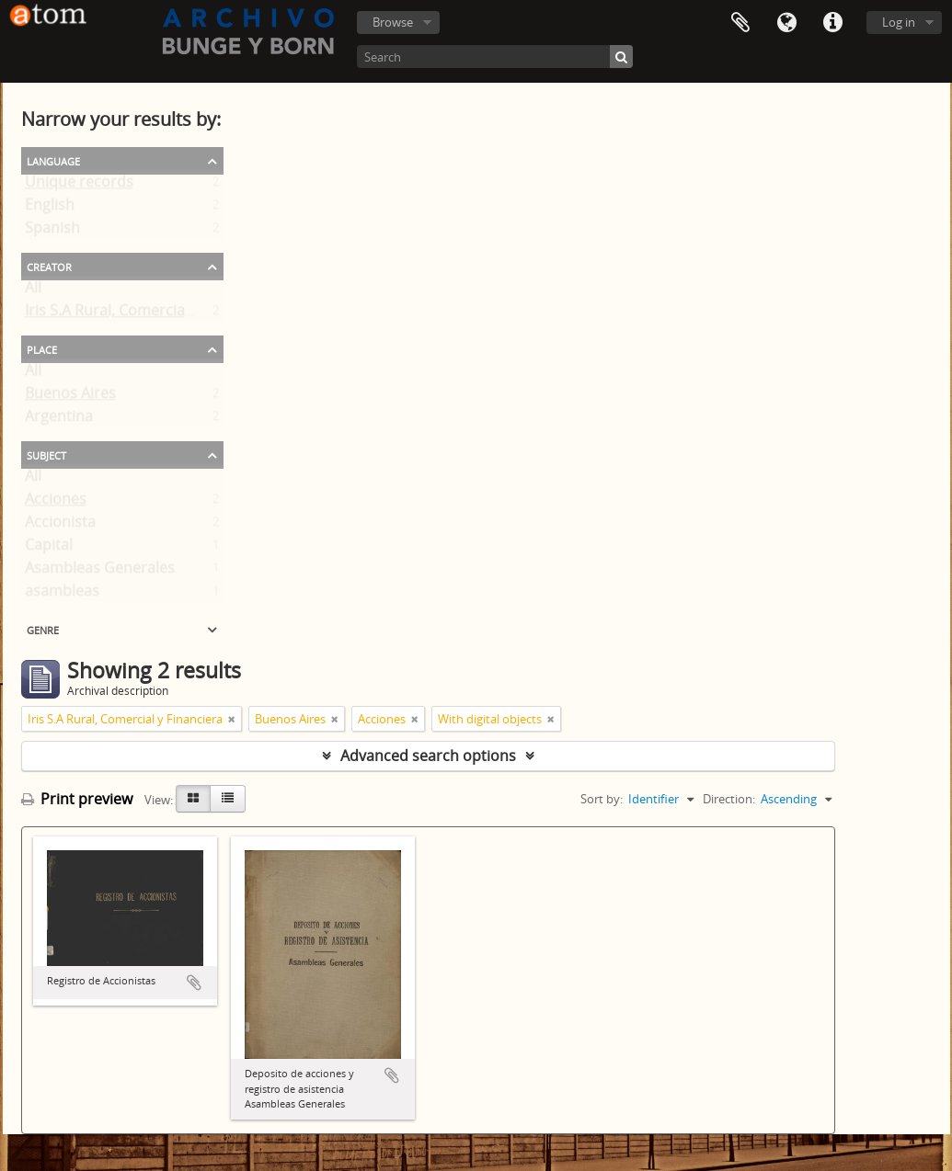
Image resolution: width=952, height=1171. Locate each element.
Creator (49, 266)
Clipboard (740, 23)
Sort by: (601, 798)
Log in (898, 22)
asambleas (62, 595)
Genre (43, 629)
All (33, 291)
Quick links (832, 23)
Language (786, 23)
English (50, 209)
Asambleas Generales (100, 572)
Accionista (60, 526)
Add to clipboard (194, 982)
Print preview (76, 799)
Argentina (59, 420)
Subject (46, 454)
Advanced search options (428, 755)
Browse (393, 22)
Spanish (52, 232)
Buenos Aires (70, 397)
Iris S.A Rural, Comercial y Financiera (150, 314)
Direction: (729, 798)
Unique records (79, 186)
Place (42, 348)
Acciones (55, 503)
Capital (49, 549)
